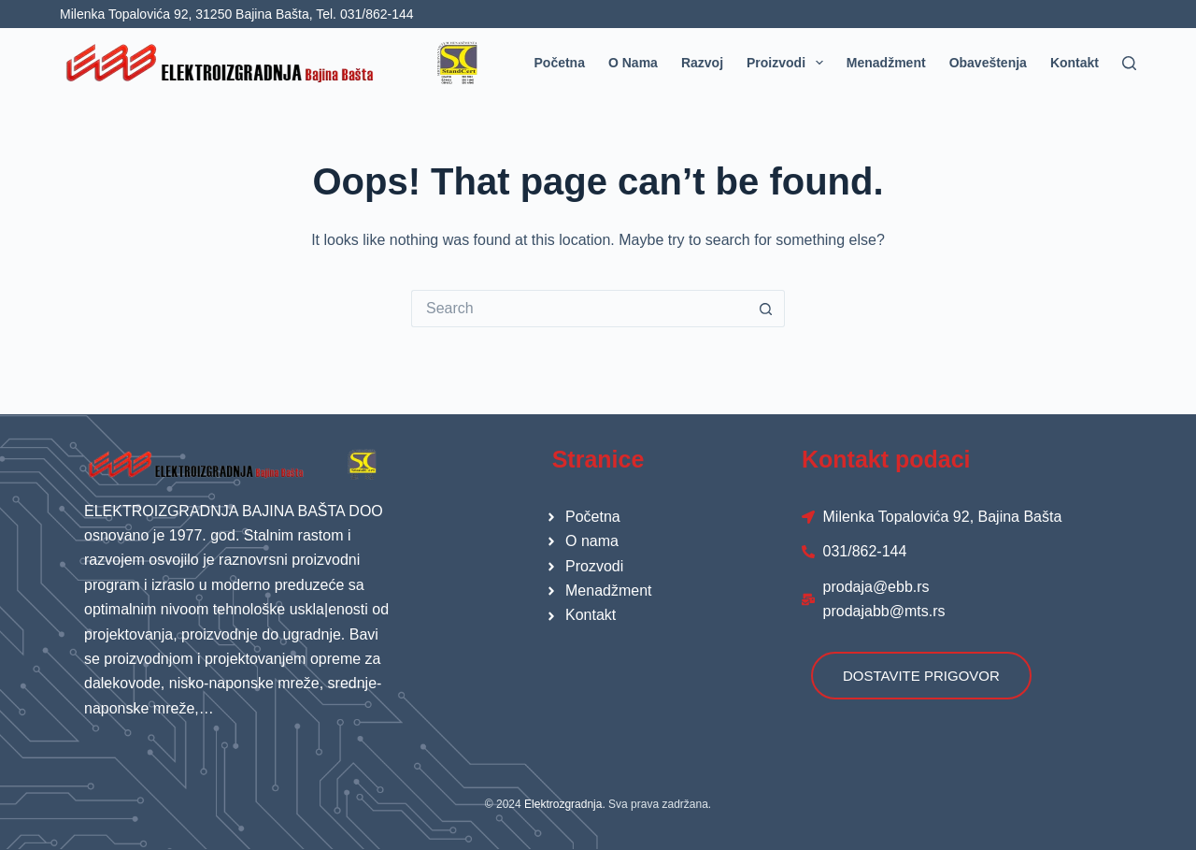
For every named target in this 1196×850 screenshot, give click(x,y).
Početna (559, 62)
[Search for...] (579, 308)
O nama (633, 62)
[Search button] (766, 308)
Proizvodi (789, 62)
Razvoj (702, 62)
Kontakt (1074, 62)
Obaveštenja (988, 62)
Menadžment (886, 62)
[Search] (1129, 63)
